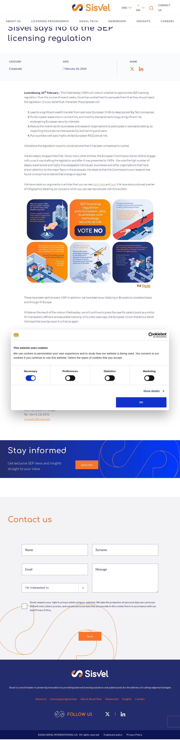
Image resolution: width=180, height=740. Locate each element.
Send (90, 636)
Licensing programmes (50, 21)
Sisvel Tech (88, 21)
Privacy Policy (134, 735)
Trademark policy (112, 735)
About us (13, 21)
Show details (151, 390)
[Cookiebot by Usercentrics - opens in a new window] (151, 335)
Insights (143, 21)
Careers (167, 21)
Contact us (164, 8)
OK (141, 402)
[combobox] (25, 587)
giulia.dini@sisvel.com (37, 419)
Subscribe (87, 464)
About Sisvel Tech (91, 699)
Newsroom (117, 21)
